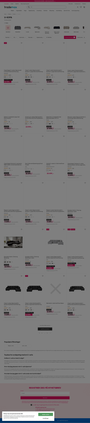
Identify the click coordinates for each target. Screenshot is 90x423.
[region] (28, 416)
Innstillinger (46, 418)
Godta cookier (45, 414)
